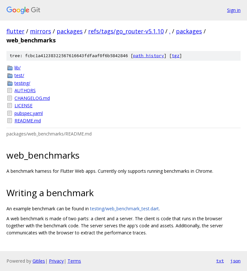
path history (148, 55)
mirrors (40, 31)
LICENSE (23, 105)
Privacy (56, 261)
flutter (15, 31)
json (235, 261)
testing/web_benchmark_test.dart (124, 208)
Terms (74, 261)
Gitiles (38, 261)
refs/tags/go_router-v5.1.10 (126, 31)
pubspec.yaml (28, 113)
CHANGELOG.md (32, 98)
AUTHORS (25, 90)
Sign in (234, 10)
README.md (27, 121)
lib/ (17, 68)
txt (220, 261)
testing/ (22, 83)
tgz (175, 55)
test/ (19, 75)
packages (70, 31)
